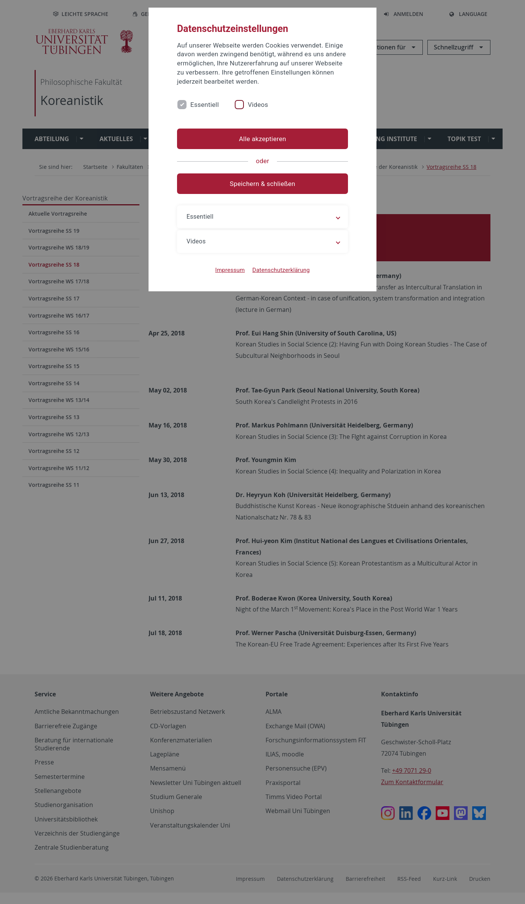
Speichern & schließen (262, 183)
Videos (258, 104)
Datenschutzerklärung (281, 270)
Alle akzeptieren (262, 139)
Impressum (230, 270)
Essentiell (204, 104)
